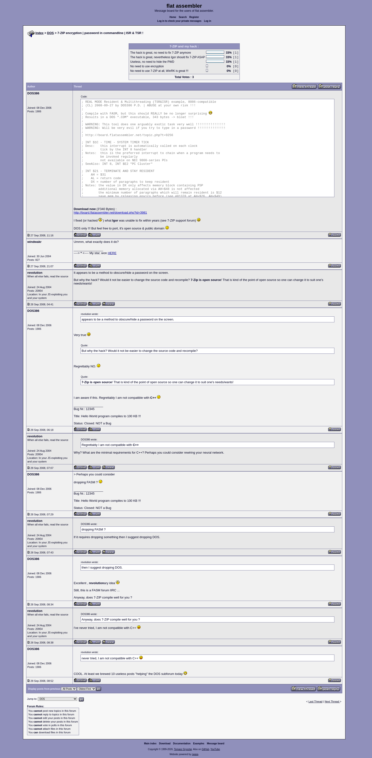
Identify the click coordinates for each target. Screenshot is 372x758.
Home (173, 17)
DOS (50, 33)
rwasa (195, 754)
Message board (215, 743)
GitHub (205, 749)
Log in (207, 21)
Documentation (182, 743)
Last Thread (316, 701)
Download (165, 743)
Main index (150, 743)
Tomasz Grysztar (183, 749)
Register (194, 17)
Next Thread (332, 701)
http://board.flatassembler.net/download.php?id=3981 (110, 212)
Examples (198, 743)
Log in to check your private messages (179, 21)
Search (183, 17)
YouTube (215, 749)
